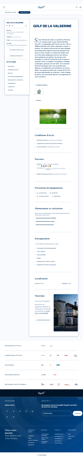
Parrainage (31, 444)
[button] (4, 7)
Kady (69, 434)
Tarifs (29, 438)
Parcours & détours (10, 12)
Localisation (10, 86)
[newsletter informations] (50, 401)
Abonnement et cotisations (14, 80)
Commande (31, 435)
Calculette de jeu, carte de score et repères (56, 169)
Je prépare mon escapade (43, 320)
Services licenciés (33, 440)
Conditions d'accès (12, 69)
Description (10, 66)
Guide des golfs (24, 12)
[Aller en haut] (80, 338)
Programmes (58, 438)
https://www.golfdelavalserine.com (16, 45)
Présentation (58, 434)
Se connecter (58, 436)
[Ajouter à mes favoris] (56, 296)
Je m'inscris (77, 413)
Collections (58, 443)
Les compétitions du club (17, 49)
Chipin (69, 438)
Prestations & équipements (14, 76)
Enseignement (11, 83)
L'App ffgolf (71, 436)
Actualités (58, 440)
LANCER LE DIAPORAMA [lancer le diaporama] (53, 116)
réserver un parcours (16, 55)
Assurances (31, 442)
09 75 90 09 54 (17, 36)
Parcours (9, 73)
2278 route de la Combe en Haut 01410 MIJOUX (15, 33)
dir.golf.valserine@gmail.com (19, 40)
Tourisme (9, 90)
